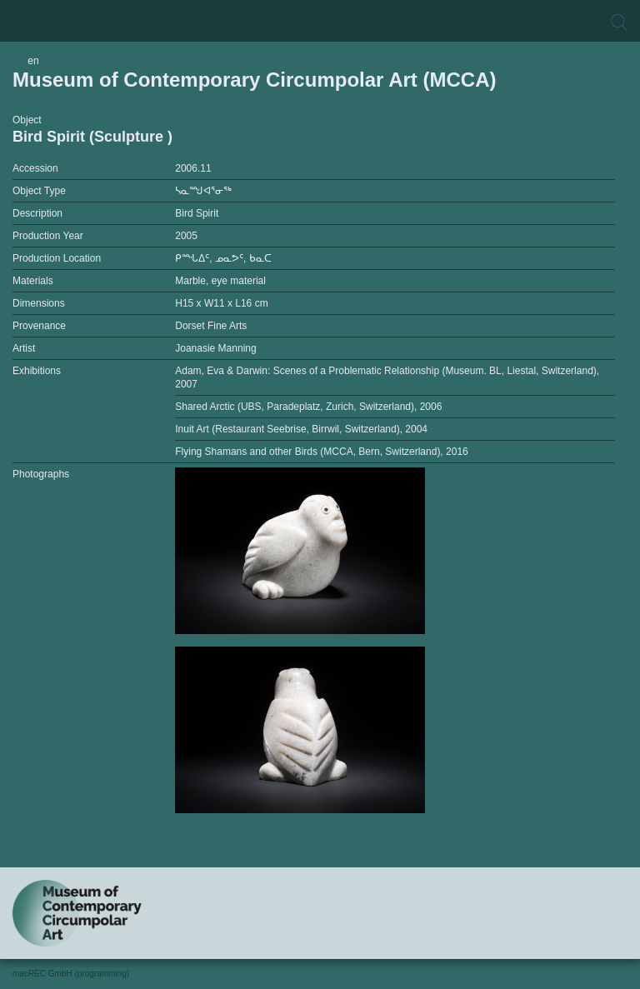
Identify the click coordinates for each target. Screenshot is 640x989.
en (33, 61)
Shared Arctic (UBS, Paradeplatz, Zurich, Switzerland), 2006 (308, 406)
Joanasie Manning (215, 348)
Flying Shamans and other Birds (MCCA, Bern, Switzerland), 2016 (321, 451)
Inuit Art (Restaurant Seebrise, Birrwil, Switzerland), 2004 (301, 429)
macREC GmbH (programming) (70, 973)
